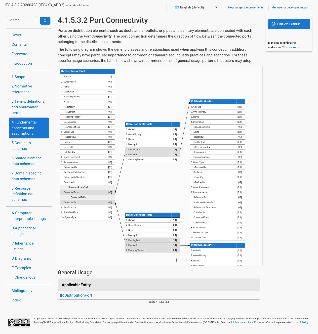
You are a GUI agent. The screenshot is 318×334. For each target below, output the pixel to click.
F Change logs (24, 277)
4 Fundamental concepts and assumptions (24, 128)
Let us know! (292, 47)
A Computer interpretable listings (29, 216)
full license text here (242, 322)
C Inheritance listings (23, 246)
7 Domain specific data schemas (27, 176)
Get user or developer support (291, 7)
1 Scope (18, 77)
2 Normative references (22, 89)
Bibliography (22, 291)
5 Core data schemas (21, 146)
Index (16, 300)
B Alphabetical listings (24, 231)
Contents (19, 44)
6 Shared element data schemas (26, 161)
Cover (16, 35)
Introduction (22, 63)
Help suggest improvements (245, 7)
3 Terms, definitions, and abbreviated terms (28, 107)
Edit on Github (286, 24)
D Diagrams (21, 258)
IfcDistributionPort (76, 295)
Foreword (20, 54)
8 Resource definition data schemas (24, 194)
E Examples (21, 268)
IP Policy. (304, 322)
